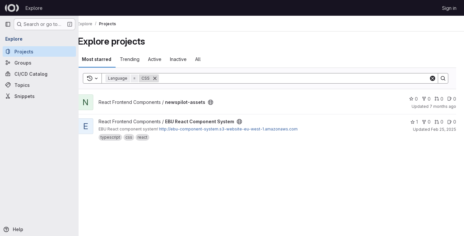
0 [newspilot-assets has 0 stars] (413, 99)
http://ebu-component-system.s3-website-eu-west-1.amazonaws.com (237, 129)
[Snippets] (39, 96)
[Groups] (39, 62)
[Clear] (432, 78)
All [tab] (207, 59)
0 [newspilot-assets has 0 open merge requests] (439, 99)
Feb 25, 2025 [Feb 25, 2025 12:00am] (443, 129)
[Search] (298, 78)
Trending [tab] (138, 59)
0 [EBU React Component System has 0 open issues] (451, 122)
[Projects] (39, 51)
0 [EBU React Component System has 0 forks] (426, 122)
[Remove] (164, 78)
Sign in (449, 8)
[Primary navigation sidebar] (8, 24)
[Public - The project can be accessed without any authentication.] (219, 102)
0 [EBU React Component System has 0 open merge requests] (439, 122)
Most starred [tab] (105, 59)
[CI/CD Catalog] (39, 74)
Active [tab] (163, 59)
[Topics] (39, 85)
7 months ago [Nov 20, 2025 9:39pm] (443, 106)
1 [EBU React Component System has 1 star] (414, 122)
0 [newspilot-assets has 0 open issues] (451, 99)
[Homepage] (12, 8)
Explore (34, 8)
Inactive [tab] (187, 59)
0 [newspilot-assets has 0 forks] (426, 99)
